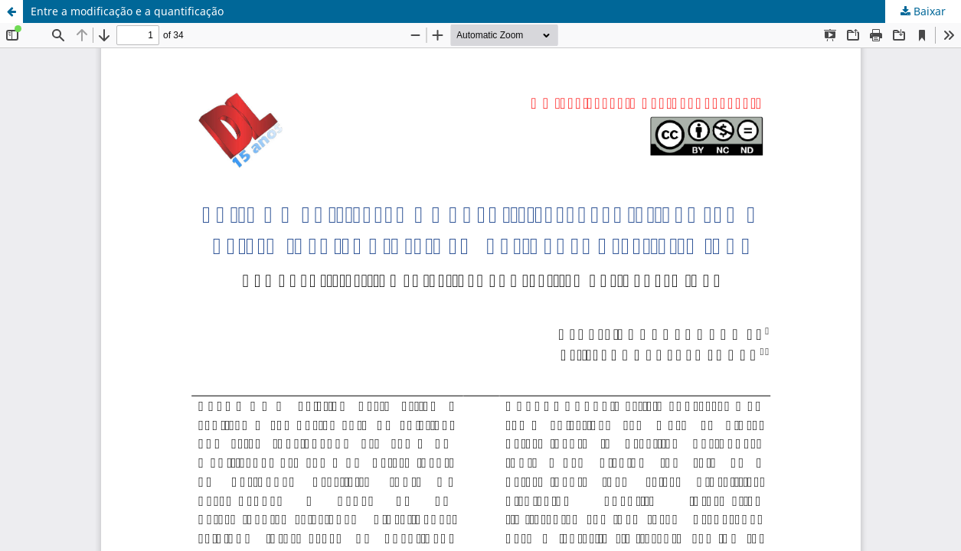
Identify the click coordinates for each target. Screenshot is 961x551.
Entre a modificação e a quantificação (127, 11)
